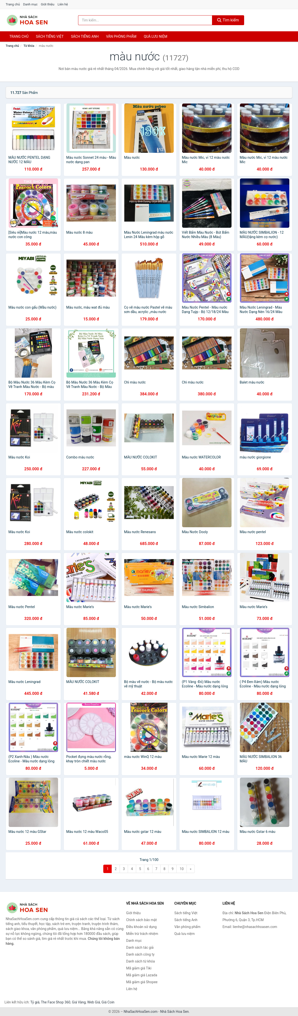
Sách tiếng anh (85, 36)
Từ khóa (28, 46)
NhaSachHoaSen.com (141, 1012)
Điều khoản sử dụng (141, 927)
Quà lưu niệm (155, 36)
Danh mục (30, 4)
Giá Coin (108, 1002)
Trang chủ (13, 4)
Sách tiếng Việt (185, 913)
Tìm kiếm (228, 20)
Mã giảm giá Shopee (142, 982)
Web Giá (93, 1002)
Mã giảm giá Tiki (138, 968)
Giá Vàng (79, 1002)
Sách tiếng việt (50, 36)
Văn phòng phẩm (121, 36)
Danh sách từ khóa (140, 961)
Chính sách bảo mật (141, 920)
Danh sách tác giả (140, 947)
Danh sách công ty (140, 954)
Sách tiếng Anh (186, 920)
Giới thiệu (47, 4)
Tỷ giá (35, 1002)
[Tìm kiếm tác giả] (145, 20)
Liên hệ (63, 4)
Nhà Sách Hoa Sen (174, 1012)
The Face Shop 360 (55, 1002)
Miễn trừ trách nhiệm (142, 934)
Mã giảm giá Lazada (141, 975)
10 (182, 869)
